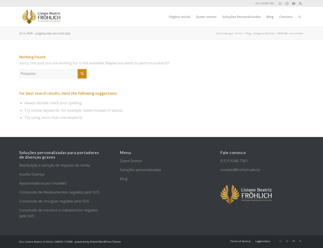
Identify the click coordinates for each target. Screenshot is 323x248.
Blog (124, 178)
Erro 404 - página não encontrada (44, 33)
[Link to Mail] (293, 3)
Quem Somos (131, 160)
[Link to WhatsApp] (280, 3)
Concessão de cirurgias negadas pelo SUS (54, 201)
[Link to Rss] (300, 3)
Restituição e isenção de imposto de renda (54, 165)
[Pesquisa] (299, 17)
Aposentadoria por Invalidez (43, 183)
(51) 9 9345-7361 (234, 160)
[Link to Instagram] (287, 3)
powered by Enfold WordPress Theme (98, 241)
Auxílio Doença (31, 174)
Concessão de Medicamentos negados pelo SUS (59, 192)
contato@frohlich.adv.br (240, 169)
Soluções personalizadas (140, 169)
